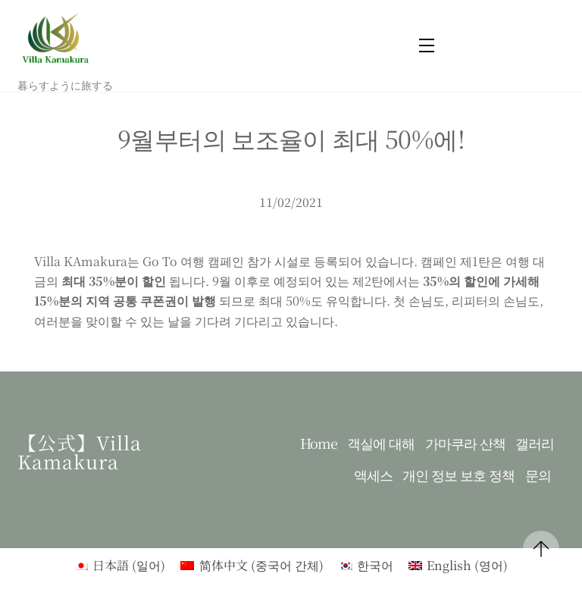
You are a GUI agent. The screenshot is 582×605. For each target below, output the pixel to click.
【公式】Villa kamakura (79, 451)
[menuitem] (120, 565)
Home (318, 443)
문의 (538, 475)
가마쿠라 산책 (465, 443)
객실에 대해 (381, 443)
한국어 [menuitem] (375, 565)
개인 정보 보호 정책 (458, 475)
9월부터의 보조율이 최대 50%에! (291, 138)
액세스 (373, 475)
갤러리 (534, 443)
